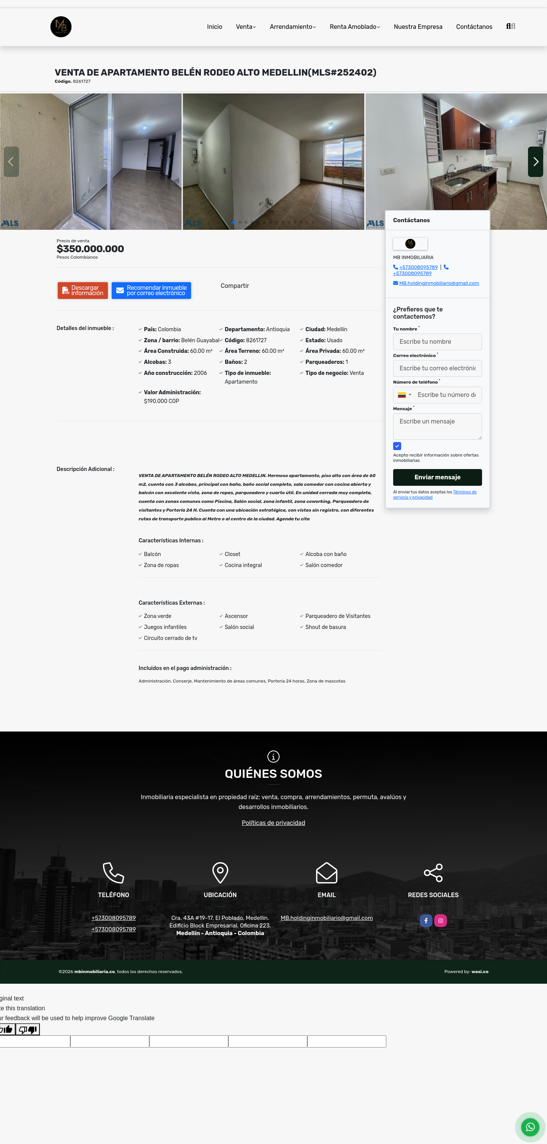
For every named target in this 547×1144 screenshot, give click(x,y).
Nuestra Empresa (418, 26)
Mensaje (403, 408)
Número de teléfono (416, 382)
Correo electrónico (415, 355)
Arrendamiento (291, 26)
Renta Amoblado (353, 26)
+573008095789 (418, 267)
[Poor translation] (28, 1029)
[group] (91, 161)
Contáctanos (474, 26)
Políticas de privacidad (273, 822)
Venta (244, 26)
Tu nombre (406, 329)
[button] (234, 222)
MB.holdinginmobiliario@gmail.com (439, 283)
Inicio (214, 26)
